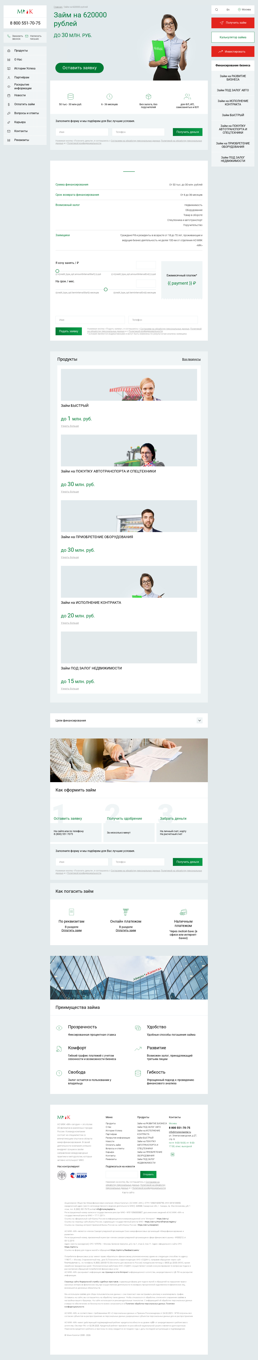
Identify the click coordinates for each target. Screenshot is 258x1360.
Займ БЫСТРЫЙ (233, 115)
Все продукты (191, 359)
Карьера (20, 122)
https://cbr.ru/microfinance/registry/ (160, 1222)
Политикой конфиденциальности (84, 143)
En (228, 9)
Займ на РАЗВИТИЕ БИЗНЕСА (233, 77)
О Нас (18, 59)
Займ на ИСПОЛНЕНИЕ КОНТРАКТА (233, 102)
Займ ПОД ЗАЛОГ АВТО (233, 90)
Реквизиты (21, 140)
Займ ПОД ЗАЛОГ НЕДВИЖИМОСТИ (233, 159)
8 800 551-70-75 (25, 23)
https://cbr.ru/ (163, 1219)
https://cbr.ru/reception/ (148, 1225)
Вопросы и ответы (26, 113)
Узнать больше (70, 426)
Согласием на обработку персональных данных (135, 141)
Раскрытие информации (23, 86)
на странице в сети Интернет (115, 1272)
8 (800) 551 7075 (63, 834)
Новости (20, 95)
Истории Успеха (24, 68)
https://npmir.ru (71, 1247)
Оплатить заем (71, 930)
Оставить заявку (80, 67)
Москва (246, 9)
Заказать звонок (17, 37)
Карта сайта (128, 1192)
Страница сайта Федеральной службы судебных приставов (91, 1282)
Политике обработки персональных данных (145, 1304)
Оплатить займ (24, 104)
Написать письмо (36, 37)
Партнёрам (21, 77)
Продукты (21, 50)
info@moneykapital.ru (180, 1132)
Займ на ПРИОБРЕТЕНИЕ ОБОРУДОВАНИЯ (233, 145)
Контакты (21, 131)
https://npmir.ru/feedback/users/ (125, 1250)
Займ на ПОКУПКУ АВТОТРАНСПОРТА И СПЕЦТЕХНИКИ (233, 129)
